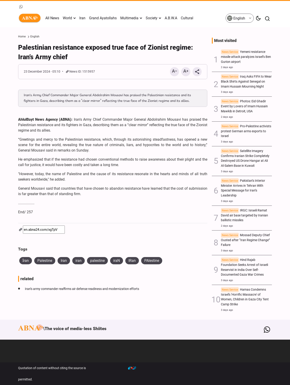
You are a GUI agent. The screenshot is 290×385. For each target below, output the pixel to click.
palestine (97, 260)
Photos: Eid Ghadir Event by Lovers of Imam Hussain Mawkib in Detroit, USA (244, 106)
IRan (132, 260)
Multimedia (129, 18)
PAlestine (151, 260)
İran (25, 260)
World (67, 18)
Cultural (187, 18)
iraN (116, 260)
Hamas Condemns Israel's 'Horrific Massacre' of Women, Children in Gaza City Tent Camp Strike (245, 297)
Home (22, 36)
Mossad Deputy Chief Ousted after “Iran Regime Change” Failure (245, 240)
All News (52, 18)
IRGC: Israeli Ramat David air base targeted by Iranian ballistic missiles (244, 215)
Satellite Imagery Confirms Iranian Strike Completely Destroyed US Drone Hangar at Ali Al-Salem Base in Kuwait (245, 158)
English (236, 18)
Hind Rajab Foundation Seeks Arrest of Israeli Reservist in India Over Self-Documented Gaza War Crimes (244, 267)
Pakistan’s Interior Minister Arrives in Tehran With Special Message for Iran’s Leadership (243, 188)
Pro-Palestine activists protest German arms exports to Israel (246, 131)
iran (78, 260)
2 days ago (227, 67)
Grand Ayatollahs (103, 18)
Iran (82, 18)
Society (151, 18)
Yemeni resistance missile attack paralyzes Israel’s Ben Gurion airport (246, 57)
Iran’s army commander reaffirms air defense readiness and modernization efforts (82, 289)
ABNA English (30, 18)
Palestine (44, 260)
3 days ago (227, 92)
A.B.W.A (171, 18)
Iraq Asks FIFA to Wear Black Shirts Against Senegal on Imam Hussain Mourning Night (246, 81)
